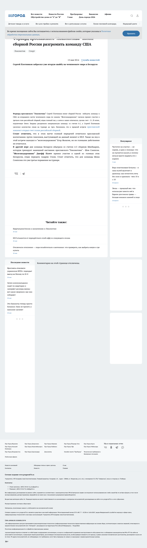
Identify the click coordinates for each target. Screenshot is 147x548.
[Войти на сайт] (137, 15)
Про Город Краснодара (32, 452)
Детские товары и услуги (18, 24)
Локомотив (19, 51)
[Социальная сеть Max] (123, 447)
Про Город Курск (89, 444)
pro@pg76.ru (34, 487)
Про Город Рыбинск (50, 446)
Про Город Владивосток (12, 452)
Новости (36, 468)
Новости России (56, 14)
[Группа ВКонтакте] (105, 447)
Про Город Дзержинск (32, 444)
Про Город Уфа (69, 446)
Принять (131, 33)
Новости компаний (11, 465)
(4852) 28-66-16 (25, 487)
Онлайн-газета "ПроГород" (73, 452)
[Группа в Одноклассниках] (111, 447)
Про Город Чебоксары (91, 446)
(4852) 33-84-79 (21, 489)
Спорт (32, 51)
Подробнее (76, 526)
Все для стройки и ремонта (47, 24)
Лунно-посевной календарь (104, 24)
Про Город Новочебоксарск (33, 446)
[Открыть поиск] (131, 15)
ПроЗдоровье (76, 14)
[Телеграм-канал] (117, 447)
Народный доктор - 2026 (133, 24)
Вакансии (93, 14)
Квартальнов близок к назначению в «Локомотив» (56, 230)
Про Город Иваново (50, 444)
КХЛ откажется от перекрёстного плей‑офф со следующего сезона (56, 239)
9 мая (69, 17)
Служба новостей (90, 60)
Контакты (8, 468)
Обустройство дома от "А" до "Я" (46, 17)
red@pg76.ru (30, 489)
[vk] (16, 173)
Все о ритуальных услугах (76, 24)
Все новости (36, 14)
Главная (65, 468)
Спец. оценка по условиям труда (15, 520)
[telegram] (24, 173)
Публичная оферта (11, 457)
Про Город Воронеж (11, 444)
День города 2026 (87, 17)
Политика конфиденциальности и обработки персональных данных (27, 529)
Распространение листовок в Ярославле (18, 504)
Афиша (108, 14)
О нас (64, 465)
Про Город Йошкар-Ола (71, 444)
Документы (48, 452)
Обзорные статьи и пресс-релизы (45, 465)
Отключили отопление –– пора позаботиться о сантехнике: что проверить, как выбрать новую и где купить (56, 250)
